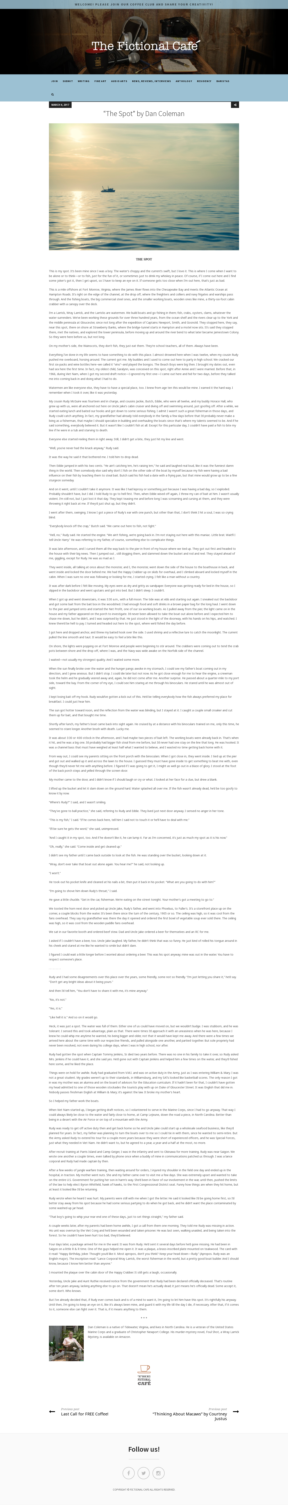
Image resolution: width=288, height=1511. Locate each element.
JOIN (54, 81)
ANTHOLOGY (184, 81)
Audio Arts (119, 81)
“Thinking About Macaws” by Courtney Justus (193, 1414)
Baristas (223, 81)
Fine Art (100, 81)
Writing (84, 81)
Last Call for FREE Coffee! (95, 1411)
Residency (204, 81)
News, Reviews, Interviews (151, 81)
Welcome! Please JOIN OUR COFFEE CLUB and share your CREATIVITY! (144, 4)
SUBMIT (68, 81)
